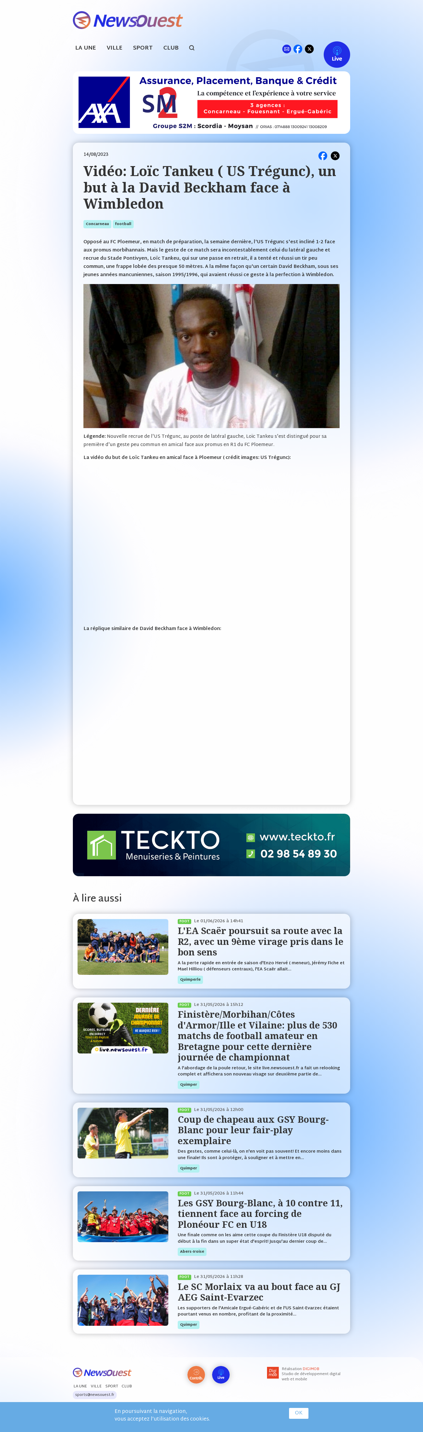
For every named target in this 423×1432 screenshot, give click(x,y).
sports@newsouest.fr (94, 1395)
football (123, 224)
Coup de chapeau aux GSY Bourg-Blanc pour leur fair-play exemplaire (253, 1130)
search (195, 48)
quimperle (190, 979)
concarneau (97, 224)
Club (171, 48)
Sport (143, 48)
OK (299, 1413)
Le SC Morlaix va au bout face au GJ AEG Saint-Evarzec (259, 1292)
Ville (114, 48)
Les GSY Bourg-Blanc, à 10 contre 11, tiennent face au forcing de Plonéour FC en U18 (260, 1213)
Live (331, 49)
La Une (85, 48)
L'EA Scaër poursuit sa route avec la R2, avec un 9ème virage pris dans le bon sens (260, 941)
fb (297, 49)
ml (286, 49)
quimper (188, 1084)
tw (309, 49)
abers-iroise (192, 1251)
